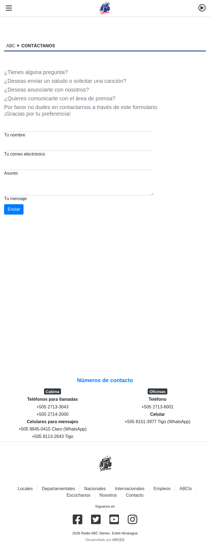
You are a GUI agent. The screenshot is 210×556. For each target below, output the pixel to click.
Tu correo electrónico (24, 154)
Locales (25, 488)
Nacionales (95, 488)
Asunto (11, 173)
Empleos (162, 488)
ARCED (118, 540)
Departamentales (58, 488)
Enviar (14, 209)
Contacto (135, 495)
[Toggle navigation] (7, 8)
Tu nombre (14, 135)
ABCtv (186, 488)
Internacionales (130, 488)
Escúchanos (78, 495)
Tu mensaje (15, 198)
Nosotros (108, 495)
